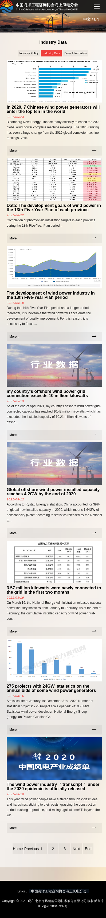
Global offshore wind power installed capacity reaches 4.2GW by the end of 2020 (53, 491)
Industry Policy (29, 53)
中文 (87, 19)
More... (14, 151)
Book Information (75, 53)
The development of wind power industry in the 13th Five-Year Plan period (51, 295)
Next (76, 849)
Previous (29, 849)
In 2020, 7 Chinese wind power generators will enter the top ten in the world (53, 109)
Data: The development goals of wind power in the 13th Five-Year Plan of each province (54, 207)
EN (96, 19)
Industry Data (51, 53)
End (88, 849)
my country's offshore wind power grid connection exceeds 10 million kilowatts (47, 393)
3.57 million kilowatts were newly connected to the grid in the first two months (54, 590)
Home (18, 849)
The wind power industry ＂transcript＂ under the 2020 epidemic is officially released (53, 786)
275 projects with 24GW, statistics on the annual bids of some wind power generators (51, 688)
